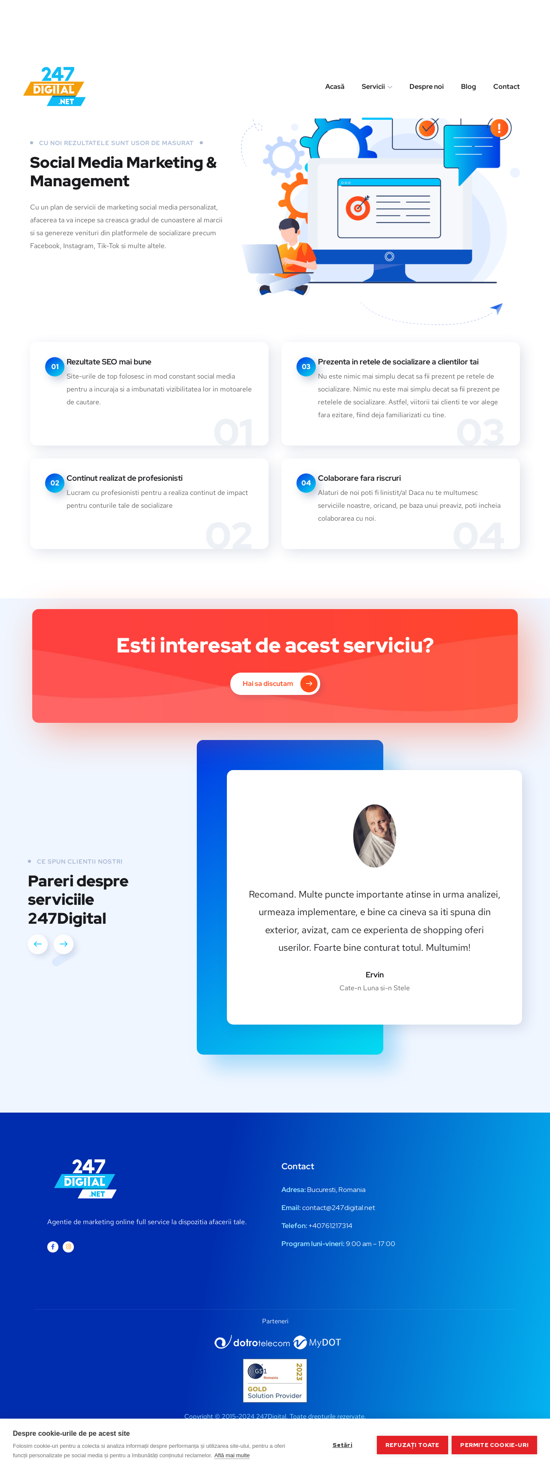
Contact (506, 31)
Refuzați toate (412, 1445)
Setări (341, 1445)
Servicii (373, 31)
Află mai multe (232, 1455)
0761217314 (334, 1225)
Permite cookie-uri (494, 1445)
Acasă (335, 31)
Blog (468, 31)
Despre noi (426, 31)
